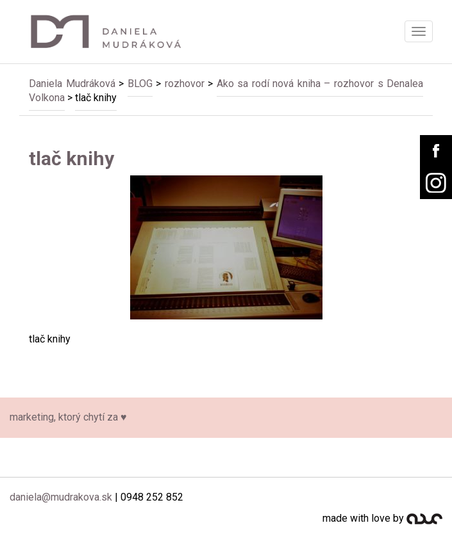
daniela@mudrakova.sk (61, 497)
